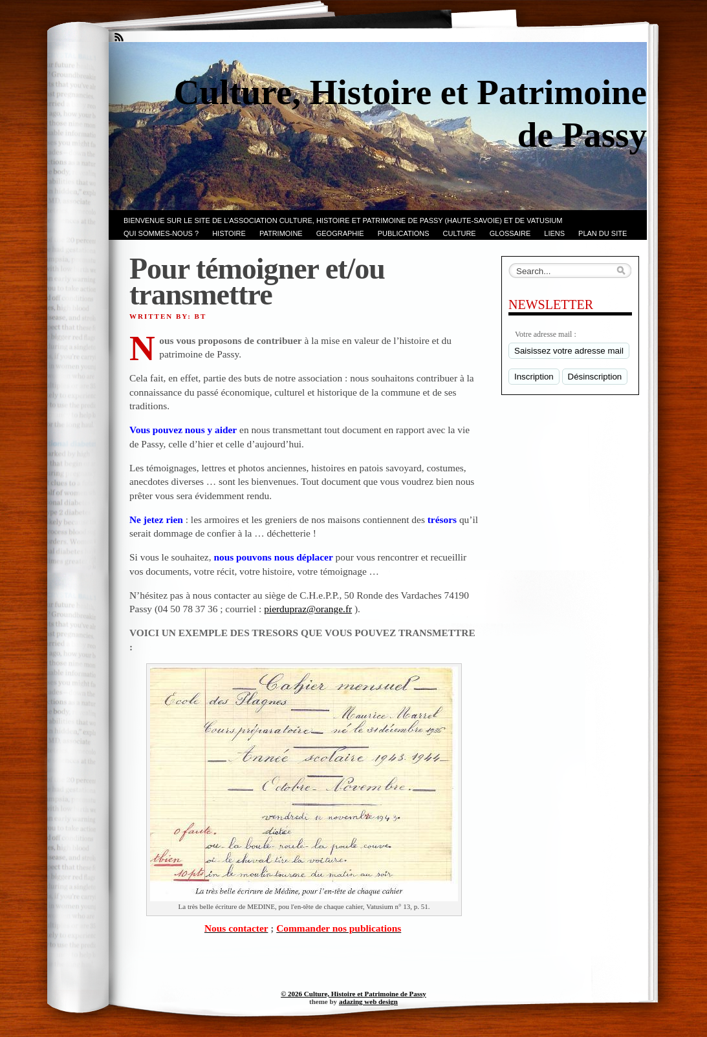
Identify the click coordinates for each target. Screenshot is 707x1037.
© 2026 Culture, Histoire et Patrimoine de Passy (353, 994)
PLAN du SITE (602, 233)
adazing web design (368, 1001)
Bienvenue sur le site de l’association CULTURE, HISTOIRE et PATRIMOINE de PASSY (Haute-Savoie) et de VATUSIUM (343, 220)
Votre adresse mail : (545, 334)
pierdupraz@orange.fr (308, 608)
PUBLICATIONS (404, 233)
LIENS (554, 233)
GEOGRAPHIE (340, 233)
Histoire (229, 233)
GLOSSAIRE (510, 233)
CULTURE (459, 233)
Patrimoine (281, 233)
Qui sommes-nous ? (161, 233)
